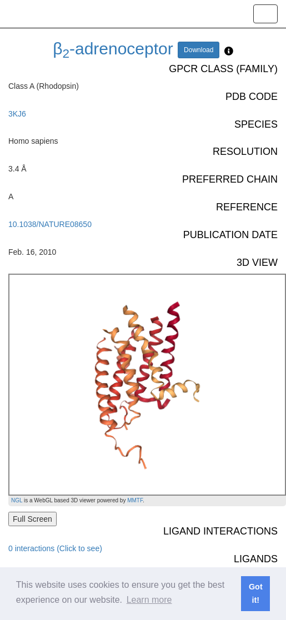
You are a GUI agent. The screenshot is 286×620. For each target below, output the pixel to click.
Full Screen (32, 519)
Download (198, 50)
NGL (16, 500)
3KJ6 (17, 113)
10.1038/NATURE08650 (50, 224)
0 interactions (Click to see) (55, 548)
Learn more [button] (149, 599)
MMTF (135, 500)
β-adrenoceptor (113, 48)
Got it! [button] (256, 593)
